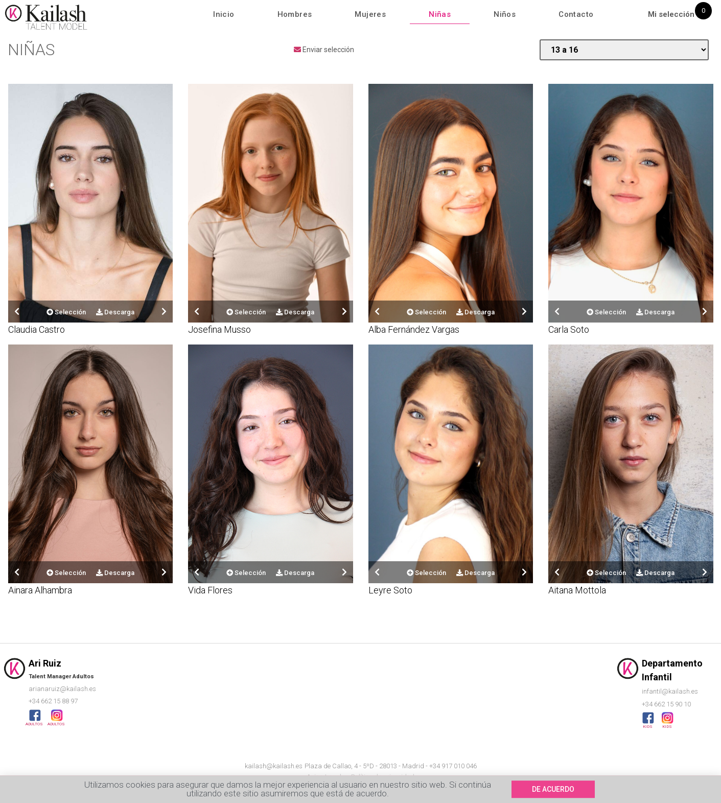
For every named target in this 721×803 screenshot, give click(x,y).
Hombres (294, 14)
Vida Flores (210, 590)
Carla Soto (568, 329)
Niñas (440, 14)
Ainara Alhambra (40, 590)
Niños (505, 14)
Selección (66, 312)
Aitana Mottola (577, 590)
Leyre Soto (390, 590)
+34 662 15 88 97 (53, 701)
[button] (553, 793)
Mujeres (370, 14)
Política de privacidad (382, 777)
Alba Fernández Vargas (413, 329)
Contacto (576, 14)
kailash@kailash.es (274, 766)
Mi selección (671, 14)
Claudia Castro (36, 329)
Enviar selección (324, 49)
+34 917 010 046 (453, 766)
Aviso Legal (324, 777)
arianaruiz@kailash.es (62, 689)
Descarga (115, 312)
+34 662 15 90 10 (666, 704)
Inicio (223, 14)
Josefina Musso (219, 329)
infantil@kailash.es (670, 691)
